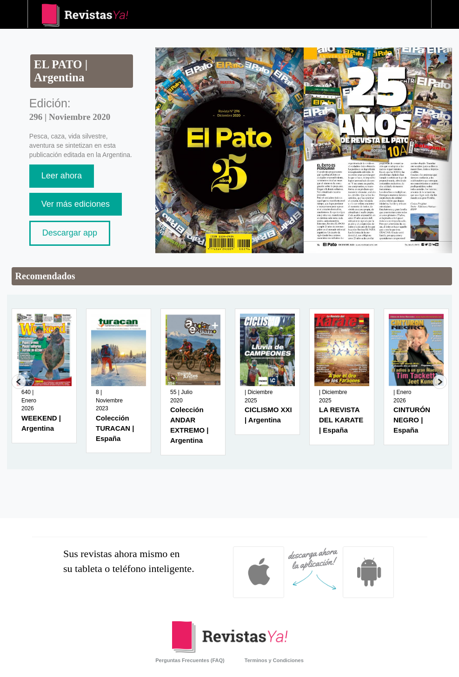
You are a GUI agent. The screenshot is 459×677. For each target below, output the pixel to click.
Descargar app (69, 232)
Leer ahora (61, 175)
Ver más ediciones (75, 204)
